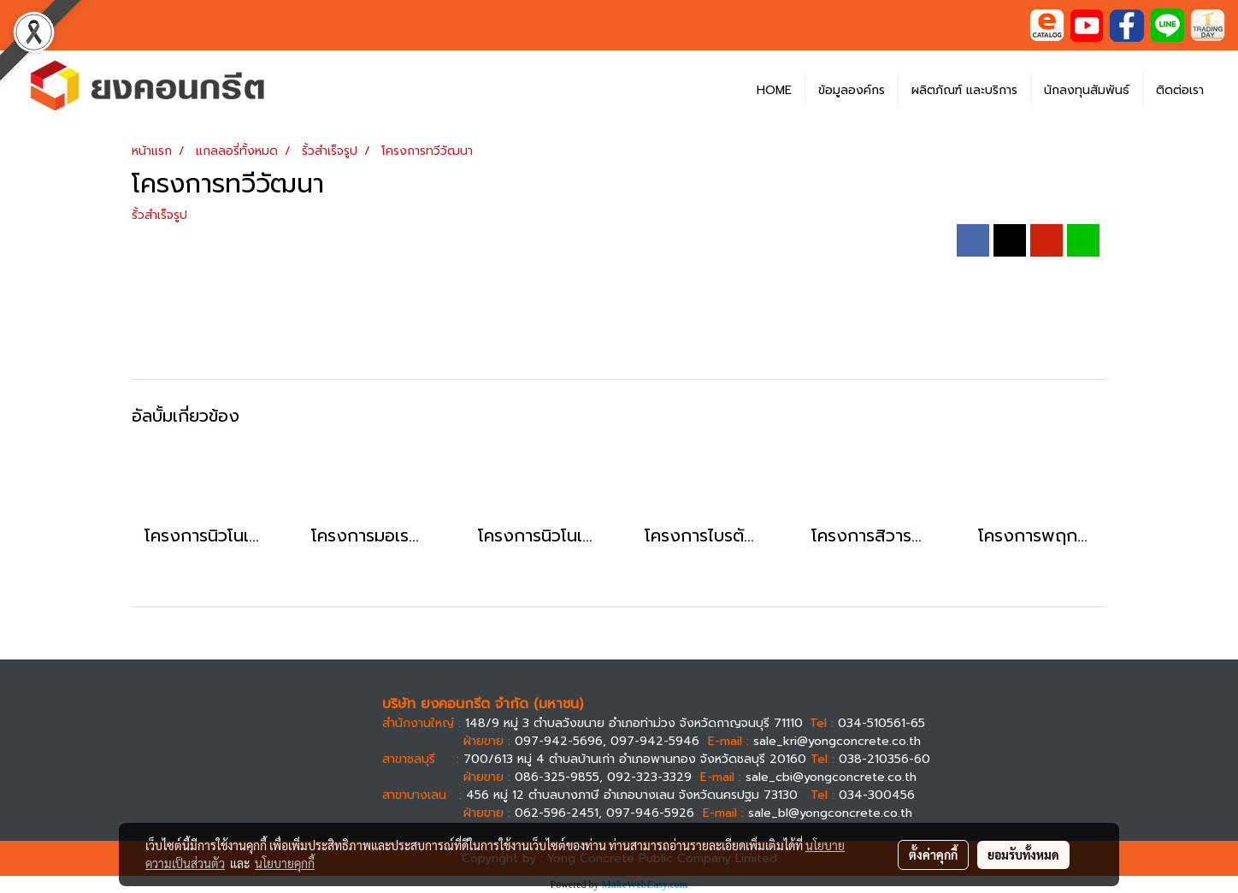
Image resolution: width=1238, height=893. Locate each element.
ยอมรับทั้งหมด (1023, 854)
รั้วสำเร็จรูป (159, 215)
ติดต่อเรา (1180, 90)
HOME (774, 90)
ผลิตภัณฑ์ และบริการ (964, 90)
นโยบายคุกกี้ (285, 863)
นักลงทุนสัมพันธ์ (1086, 90)
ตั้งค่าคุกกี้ (933, 854)
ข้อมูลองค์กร (851, 90)
